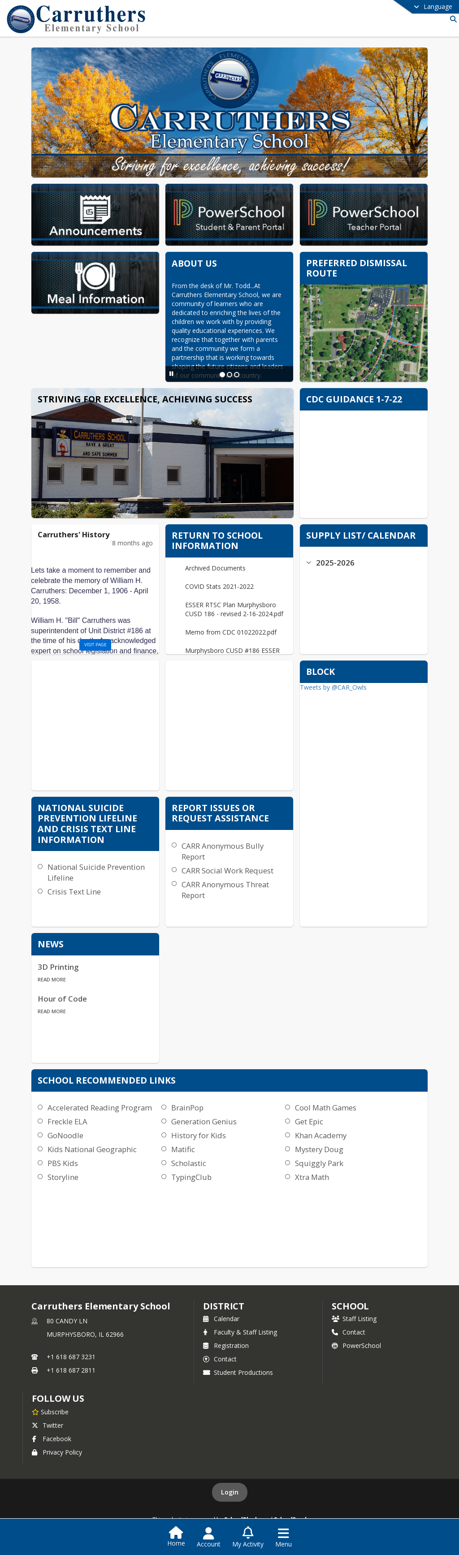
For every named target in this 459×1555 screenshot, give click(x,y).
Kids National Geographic (92, 1149)
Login (229, 1492)
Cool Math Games (325, 1107)
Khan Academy (320, 1135)
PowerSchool (356, 1345)
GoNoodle (65, 1135)
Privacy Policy (57, 1452)
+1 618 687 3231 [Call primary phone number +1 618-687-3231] (71, 1356)
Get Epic (309, 1121)
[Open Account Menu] (209, 1537)
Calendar (221, 1318)
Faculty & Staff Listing (240, 1332)
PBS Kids (63, 1163)
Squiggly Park (319, 1163)
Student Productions (238, 1372)
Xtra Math (312, 1177)
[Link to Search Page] (451, 19)
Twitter (47, 1425)
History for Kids (198, 1135)
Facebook (51, 1438)
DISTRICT (223, 1306)
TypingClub (191, 1177)
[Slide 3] (236, 374)
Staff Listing (354, 1318)
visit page (95, 645)
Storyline (63, 1177)
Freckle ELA (67, 1121)
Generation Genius (204, 1121)
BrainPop (187, 1107)
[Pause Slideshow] (171, 373)
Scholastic (188, 1163)
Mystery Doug (319, 1149)
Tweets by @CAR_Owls (333, 687)
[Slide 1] (222, 374)
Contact (220, 1359)
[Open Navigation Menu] (283, 1537)
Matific (183, 1149)
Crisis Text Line (74, 891)
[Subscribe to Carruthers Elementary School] (50, 1412)
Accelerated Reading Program (100, 1107)
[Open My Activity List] (248, 1537)
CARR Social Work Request (227, 870)
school (350, 1306)
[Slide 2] (229, 374)
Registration (226, 1345)
